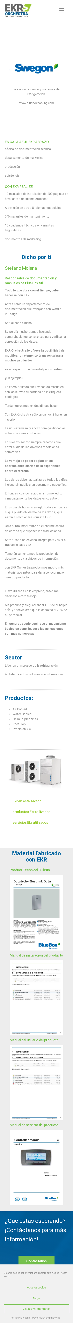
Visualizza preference (36, 1308)
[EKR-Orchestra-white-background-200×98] (18, 5)
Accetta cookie (36, 1287)
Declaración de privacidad (46, 1317)
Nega (36, 1298)
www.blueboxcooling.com (36, 103)
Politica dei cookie (20, 1317)
